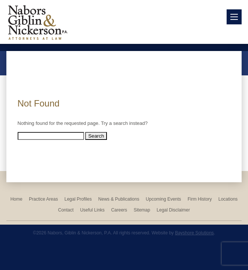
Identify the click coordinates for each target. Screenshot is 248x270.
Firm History (200, 199)
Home (17, 199)
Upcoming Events (163, 199)
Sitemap (142, 210)
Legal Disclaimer (173, 210)
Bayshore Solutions (194, 233)
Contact (66, 210)
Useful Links (92, 210)
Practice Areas (43, 199)
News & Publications (118, 199)
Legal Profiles (78, 199)
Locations (227, 199)
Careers (119, 210)
